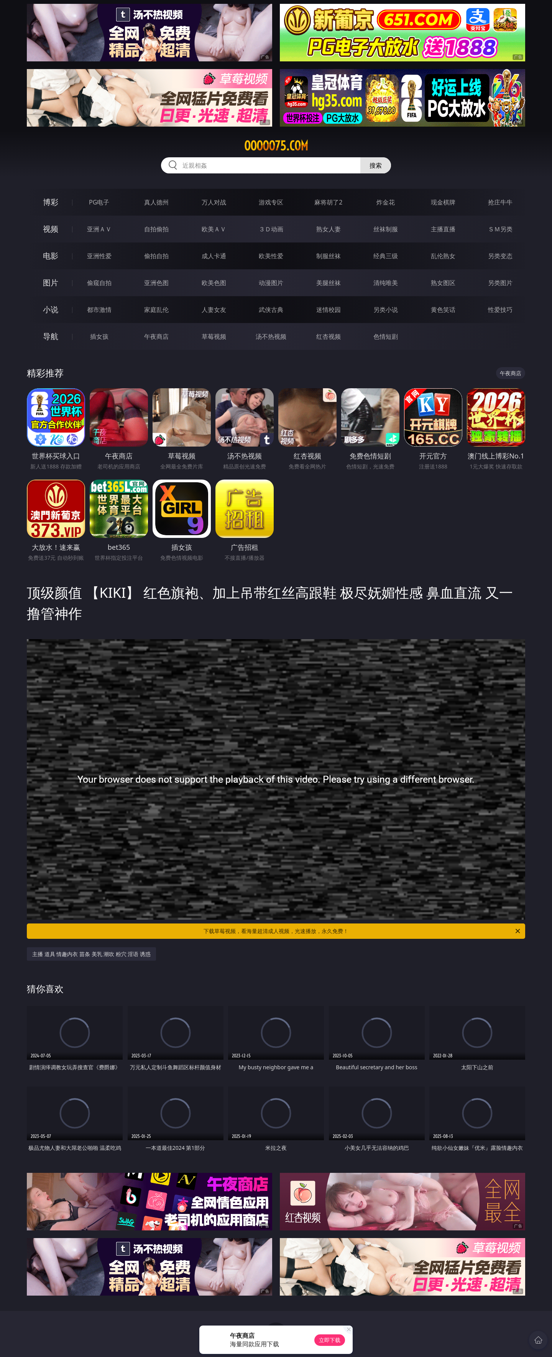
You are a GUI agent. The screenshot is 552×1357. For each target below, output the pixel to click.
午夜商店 (156, 336)
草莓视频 (214, 336)
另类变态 (500, 256)
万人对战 (214, 202)
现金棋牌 (443, 202)
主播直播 (443, 229)
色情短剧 (385, 336)
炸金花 (385, 202)
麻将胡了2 (328, 202)
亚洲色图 (156, 283)
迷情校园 (328, 309)
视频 (50, 229)
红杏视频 (328, 336)
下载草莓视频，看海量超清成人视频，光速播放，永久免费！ (362, 931)
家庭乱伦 (156, 309)
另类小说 (385, 309)
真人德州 (156, 202)
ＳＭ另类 (500, 229)
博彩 (50, 202)
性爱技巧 (500, 309)
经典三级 (385, 256)
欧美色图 (214, 283)
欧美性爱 (271, 256)
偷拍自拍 (156, 256)
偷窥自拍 (99, 283)
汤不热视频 (271, 336)
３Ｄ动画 (271, 229)
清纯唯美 (385, 283)
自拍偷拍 (156, 229)
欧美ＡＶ (214, 229)
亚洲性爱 (99, 256)
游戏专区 (271, 202)
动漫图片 (271, 283)
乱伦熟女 (443, 256)
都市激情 (99, 309)
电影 (50, 256)
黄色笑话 (443, 309)
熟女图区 (443, 283)
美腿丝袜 (328, 283)
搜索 (376, 165)
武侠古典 (271, 309)
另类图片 (500, 283)
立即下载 (329, 1340)
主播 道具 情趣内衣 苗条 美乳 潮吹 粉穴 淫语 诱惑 (91, 954)
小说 (50, 309)
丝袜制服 (385, 229)
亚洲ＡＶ (99, 229)
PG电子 (99, 202)
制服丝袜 (328, 256)
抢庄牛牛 (500, 202)
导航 (50, 336)
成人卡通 (214, 256)
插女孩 (99, 336)
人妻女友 (214, 309)
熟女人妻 (328, 229)
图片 (50, 282)
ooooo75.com (276, 145)
